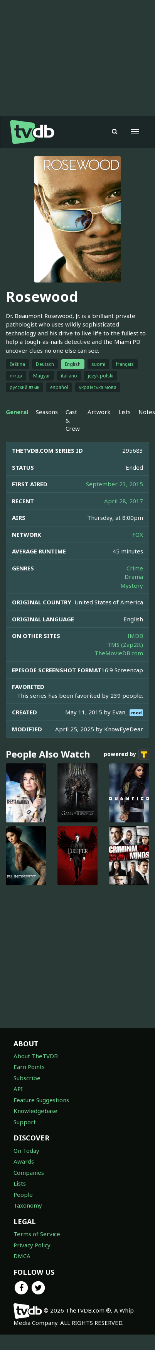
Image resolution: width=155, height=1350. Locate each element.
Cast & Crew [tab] (73, 420)
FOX (137, 534)
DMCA (21, 1256)
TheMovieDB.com (118, 653)
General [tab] (17, 412)
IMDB (135, 635)
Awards (23, 1161)
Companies (28, 1172)
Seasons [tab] (47, 412)
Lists (19, 1183)
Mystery (131, 585)
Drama (134, 576)
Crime (134, 568)
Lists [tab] (124, 412)
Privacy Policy (32, 1245)
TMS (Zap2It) (125, 644)
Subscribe (26, 1078)
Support (24, 1122)
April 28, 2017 (123, 501)
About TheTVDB (35, 1056)
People (23, 1194)
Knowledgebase (35, 1111)
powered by (126, 754)
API (18, 1089)
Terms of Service (36, 1234)
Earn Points (29, 1067)
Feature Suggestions (41, 1100)
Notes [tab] (146, 412)
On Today (26, 1150)
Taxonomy (27, 1205)
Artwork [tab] (99, 412)
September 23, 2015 (114, 484)
